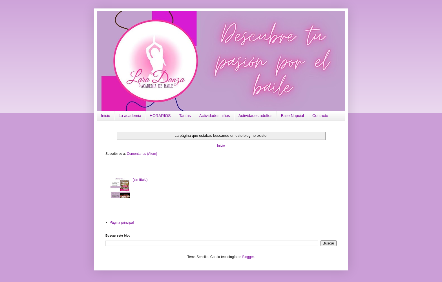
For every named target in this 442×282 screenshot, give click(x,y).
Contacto (320, 115)
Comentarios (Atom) (142, 154)
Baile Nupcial (292, 115)
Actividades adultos (255, 115)
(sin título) (140, 180)
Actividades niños (214, 115)
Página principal (122, 222)
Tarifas (185, 115)
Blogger (248, 257)
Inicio (105, 115)
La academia (130, 115)
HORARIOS (160, 115)
